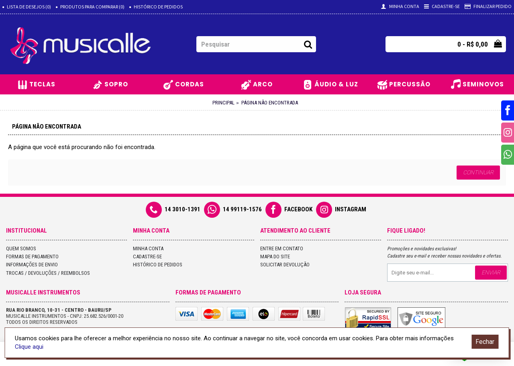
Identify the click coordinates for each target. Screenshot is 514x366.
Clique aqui (29, 346)
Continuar (478, 172)
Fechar (484, 342)
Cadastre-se (147, 257)
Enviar (490, 272)
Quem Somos (21, 248)
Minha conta (148, 248)
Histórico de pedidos (157, 265)
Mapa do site (275, 257)
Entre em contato (281, 248)
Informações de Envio (32, 265)
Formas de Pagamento (32, 257)
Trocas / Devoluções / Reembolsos (48, 273)
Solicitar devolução (285, 265)
